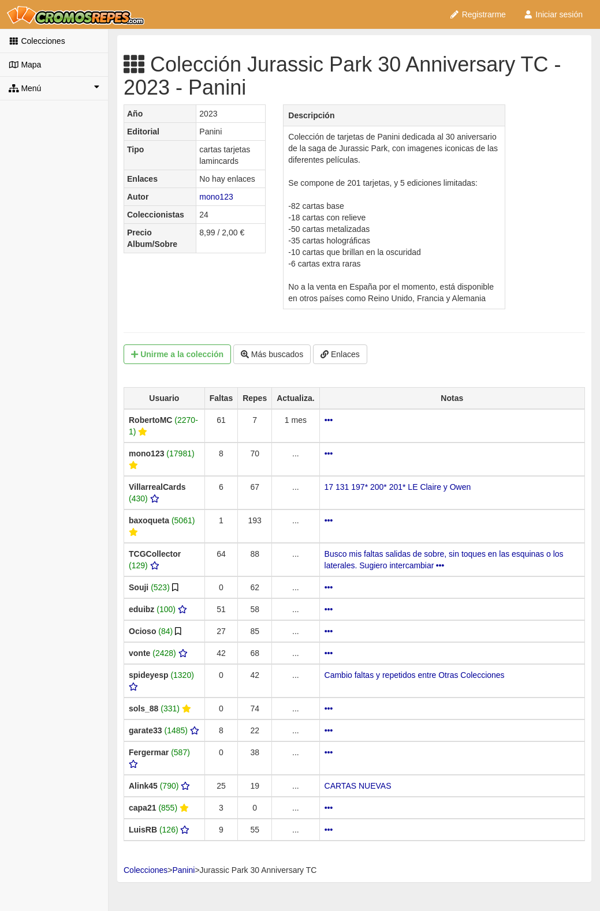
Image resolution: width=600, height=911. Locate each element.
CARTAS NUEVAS (358, 785)
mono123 (216, 196)
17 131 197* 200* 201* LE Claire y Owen (398, 487)
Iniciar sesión (553, 14)
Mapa (25, 64)
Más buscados (272, 354)
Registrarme (477, 14)
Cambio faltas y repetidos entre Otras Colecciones (415, 675)
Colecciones (37, 41)
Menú (54, 88)
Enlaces (340, 354)
